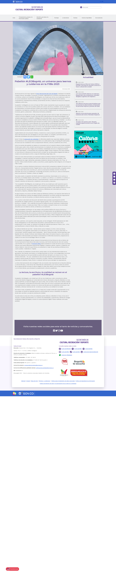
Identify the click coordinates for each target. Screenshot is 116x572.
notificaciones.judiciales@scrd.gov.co (45, 367)
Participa (56, 17)
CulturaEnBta (65, 352)
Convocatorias (98, 17)
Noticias (75, 17)
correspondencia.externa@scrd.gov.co (33, 365)
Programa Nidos (36, 243)
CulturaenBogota (66, 348)
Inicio (14, 17)
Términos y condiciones (44, 380)
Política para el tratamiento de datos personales (63, 380)
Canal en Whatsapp (66, 355)
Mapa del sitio (34, 380)
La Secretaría (65, 17)
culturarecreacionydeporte (90, 352)
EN (100, 1)
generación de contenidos (31, 139)
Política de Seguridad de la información (85, 380)
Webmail (23, 380)
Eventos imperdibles (87, 17)
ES (102, 1)
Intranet (28, 380)
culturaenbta (88, 348)
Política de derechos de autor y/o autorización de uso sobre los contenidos (58, 383)
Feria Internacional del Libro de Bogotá (46, 93)
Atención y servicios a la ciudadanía (42, 17)
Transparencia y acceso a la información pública (25, 17)
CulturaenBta (78, 348)
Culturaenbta (76, 352)
